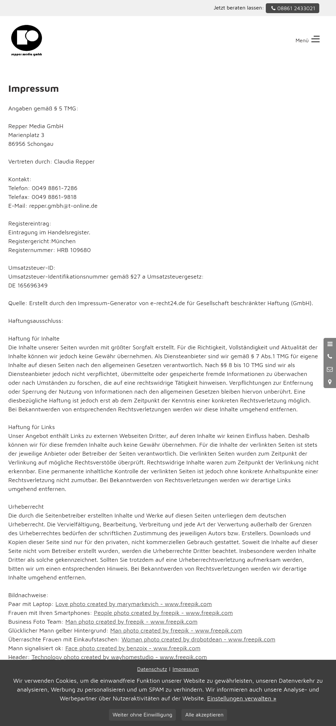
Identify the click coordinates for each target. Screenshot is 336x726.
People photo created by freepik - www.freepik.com (163, 612)
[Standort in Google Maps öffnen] (330, 382)
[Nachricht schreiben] (330, 369)
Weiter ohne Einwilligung (142, 714)
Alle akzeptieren (204, 714)
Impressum (186, 669)
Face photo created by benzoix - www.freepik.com (132, 648)
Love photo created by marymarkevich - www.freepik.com (133, 603)
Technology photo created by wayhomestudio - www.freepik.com (119, 657)
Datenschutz (152, 669)
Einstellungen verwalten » (241, 698)
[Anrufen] (330, 356)
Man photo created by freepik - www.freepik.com (131, 621)
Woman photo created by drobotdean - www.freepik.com (198, 639)
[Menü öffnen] (330, 344)
